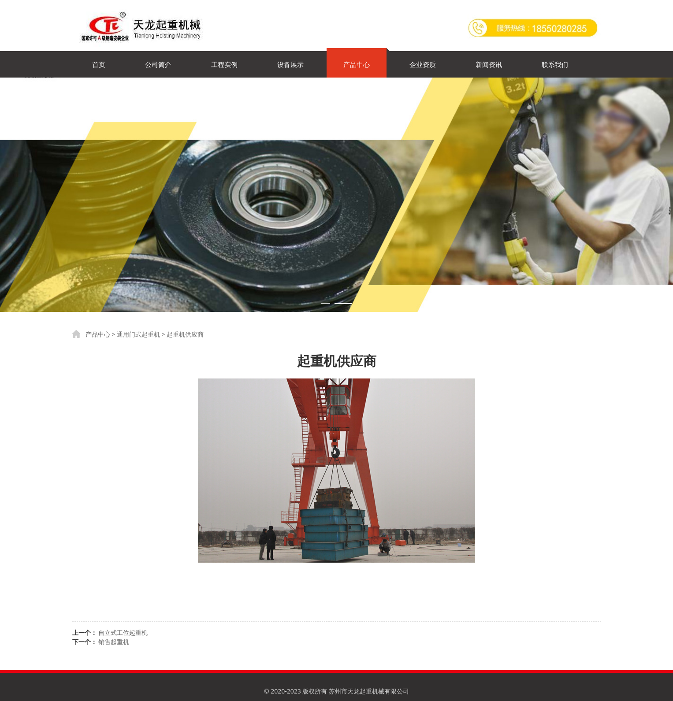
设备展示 (290, 64)
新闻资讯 (489, 64)
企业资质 (422, 64)
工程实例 (224, 64)
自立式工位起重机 (123, 632)
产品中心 (356, 64)
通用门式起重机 (138, 334)
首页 (98, 64)
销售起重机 (113, 642)
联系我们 (555, 64)
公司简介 (158, 64)
